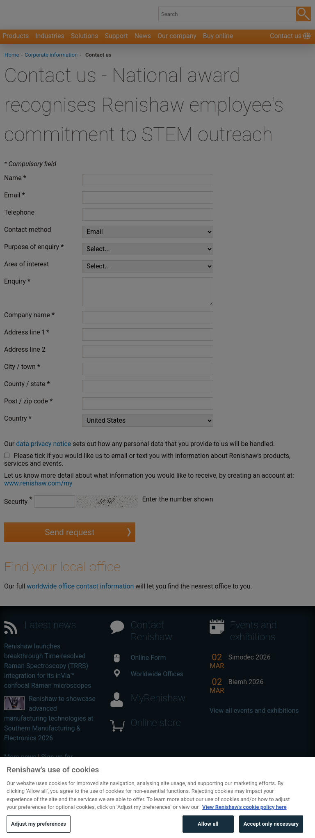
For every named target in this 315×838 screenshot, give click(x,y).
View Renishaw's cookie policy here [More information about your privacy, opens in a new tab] (244, 820)
